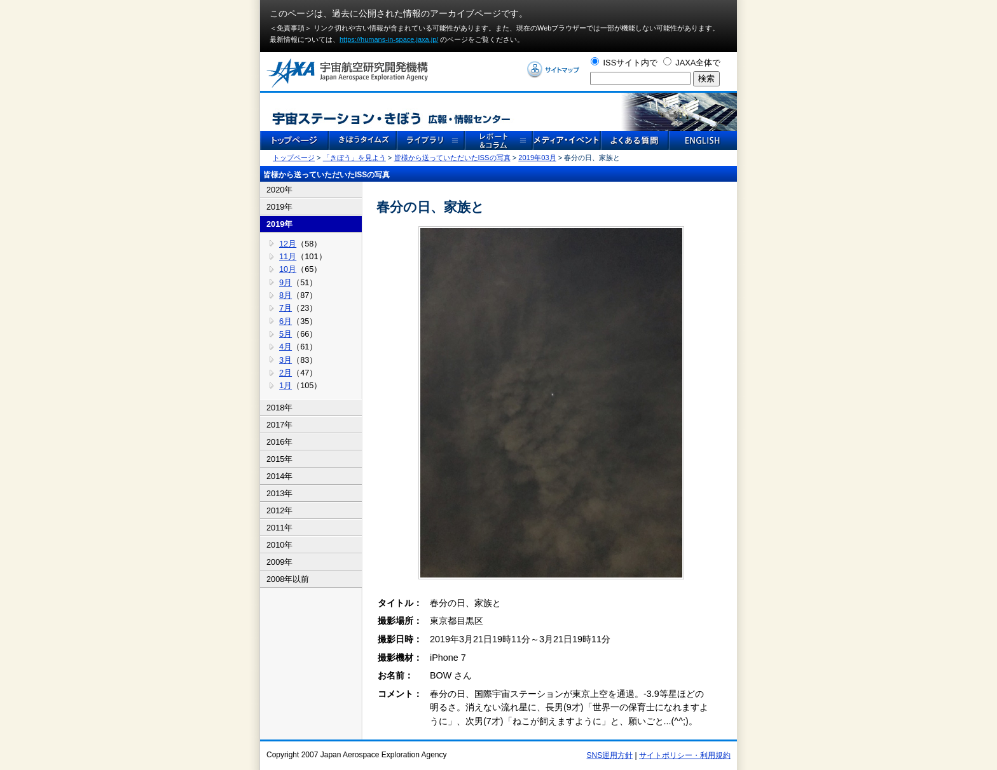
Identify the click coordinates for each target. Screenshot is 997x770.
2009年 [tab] (279, 562)
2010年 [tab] (279, 545)
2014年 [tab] (279, 476)
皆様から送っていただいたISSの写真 (452, 157)
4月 (285, 346)
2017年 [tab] (279, 424)
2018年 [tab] (279, 407)
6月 (285, 321)
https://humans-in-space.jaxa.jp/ (389, 39)
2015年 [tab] (279, 459)
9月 (285, 282)
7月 (285, 308)
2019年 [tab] (279, 207)
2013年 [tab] (279, 493)
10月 (287, 269)
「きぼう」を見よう (354, 157)
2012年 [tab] (279, 510)
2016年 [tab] (279, 442)
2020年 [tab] (279, 189)
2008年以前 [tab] (287, 579)
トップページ (294, 157)
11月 (287, 256)
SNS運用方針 (610, 755)
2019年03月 (537, 157)
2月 (285, 372)
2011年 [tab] (279, 527)
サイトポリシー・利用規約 (685, 755)
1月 (285, 385)
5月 (285, 334)
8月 (285, 295)
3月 (285, 360)
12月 (287, 243)
